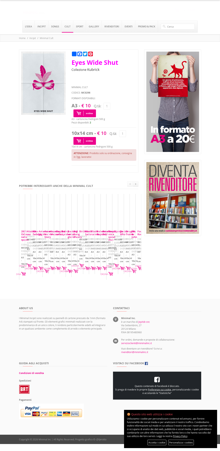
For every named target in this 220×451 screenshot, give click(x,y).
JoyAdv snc (144, 328)
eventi (129, 26)
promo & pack (146, 26)
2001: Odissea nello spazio (36, 268)
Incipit (32, 38)
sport (79, 26)
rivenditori (111, 26)
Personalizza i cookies (181, 442)
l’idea (28, 26)
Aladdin (88, 268)
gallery (94, 26)
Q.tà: (97, 106)
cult (68, 26)
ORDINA (70, 286)
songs (55, 26)
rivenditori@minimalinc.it (134, 359)
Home (22, 38)
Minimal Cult (46, 38)
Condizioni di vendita (31, 380)
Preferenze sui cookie (159, 396)
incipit (41, 26)
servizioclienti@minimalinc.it (136, 350)
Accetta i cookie (156, 442)
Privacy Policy (180, 436)
